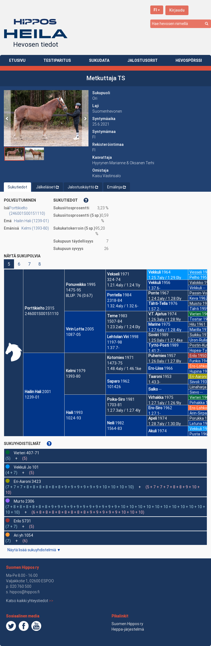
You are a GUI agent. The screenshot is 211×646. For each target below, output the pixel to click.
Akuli (152, 430)
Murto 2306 (24, 501)
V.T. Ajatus (157, 313)
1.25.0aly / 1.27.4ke (165, 340)
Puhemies (157, 355)
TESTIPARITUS (57, 60)
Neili (110, 423)
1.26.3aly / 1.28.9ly (164, 319)
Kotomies (115, 357)
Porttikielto (35, 308)
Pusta (195, 433)
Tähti (194, 308)
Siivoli (194, 381)
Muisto (196, 303)
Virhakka (155, 397)
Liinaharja (198, 387)
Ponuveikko (76, 284)
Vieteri (195, 313)
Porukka (197, 418)
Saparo (113, 381)
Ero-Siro (155, 407)
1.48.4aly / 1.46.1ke (124, 368)
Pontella (114, 295)
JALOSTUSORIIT (142, 60)
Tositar (196, 319)
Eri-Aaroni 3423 (27, 481)
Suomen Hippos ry (22, 567)
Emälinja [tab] (116, 187)
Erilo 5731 (22, 521)
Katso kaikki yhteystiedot (29, 600)
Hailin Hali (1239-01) (31, 220)
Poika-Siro (116, 399)
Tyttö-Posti (158, 345)
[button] (7, 118)
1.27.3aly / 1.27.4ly (123, 410)
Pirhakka (197, 402)
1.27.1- (154, 413)
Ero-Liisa (155, 368)
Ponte (153, 293)
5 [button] (9, 264)
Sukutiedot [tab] (17, 187)
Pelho (194, 277)
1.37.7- (113, 347)
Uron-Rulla (199, 340)
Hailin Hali (33, 391)
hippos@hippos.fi (25, 591)
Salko (153, 389)
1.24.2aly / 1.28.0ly (164, 298)
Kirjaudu (177, 10)
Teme (112, 315)
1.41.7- (154, 350)
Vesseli (196, 272)
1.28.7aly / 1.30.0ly (164, 423)
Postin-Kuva (200, 345)
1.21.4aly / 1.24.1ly (123, 285)
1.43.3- (154, 382)
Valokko (196, 282)
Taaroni (155, 376)
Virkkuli (196, 287)
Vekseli (113, 274)
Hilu (193, 324)
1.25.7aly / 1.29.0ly (164, 277)
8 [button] (39, 264)
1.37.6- (154, 288)
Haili (69, 412)
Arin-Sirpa (198, 413)
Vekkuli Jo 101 (26, 467)
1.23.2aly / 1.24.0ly (123, 326)
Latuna (196, 423)
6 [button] (19, 264)
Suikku (195, 334)
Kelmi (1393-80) (35, 228)
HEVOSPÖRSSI (189, 60)
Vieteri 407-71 (26, 452)
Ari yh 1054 (23, 535)
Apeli (152, 418)
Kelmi (71, 370)
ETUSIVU (17, 60)
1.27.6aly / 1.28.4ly (164, 329)
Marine (154, 324)
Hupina (196, 371)
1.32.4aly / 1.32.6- (122, 305)
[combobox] (180, 24)
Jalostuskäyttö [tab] (83, 187)
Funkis (195, 360)
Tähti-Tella (158, 303)
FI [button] (157, 9)
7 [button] (29, 264)
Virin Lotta (75, 329)
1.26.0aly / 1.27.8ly (164, 361)
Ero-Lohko (198, 366)
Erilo (193, 355)
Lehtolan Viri (118, 336)
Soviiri (153, 334)
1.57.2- (154, 309)
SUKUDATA (99, 60)
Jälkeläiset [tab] (47, 187)
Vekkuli (154, 272)
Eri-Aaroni (198, 376)
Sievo (194, 392)
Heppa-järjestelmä (128, 629)
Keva (194, 298)
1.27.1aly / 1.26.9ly (164, 402)
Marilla (195, 329)
